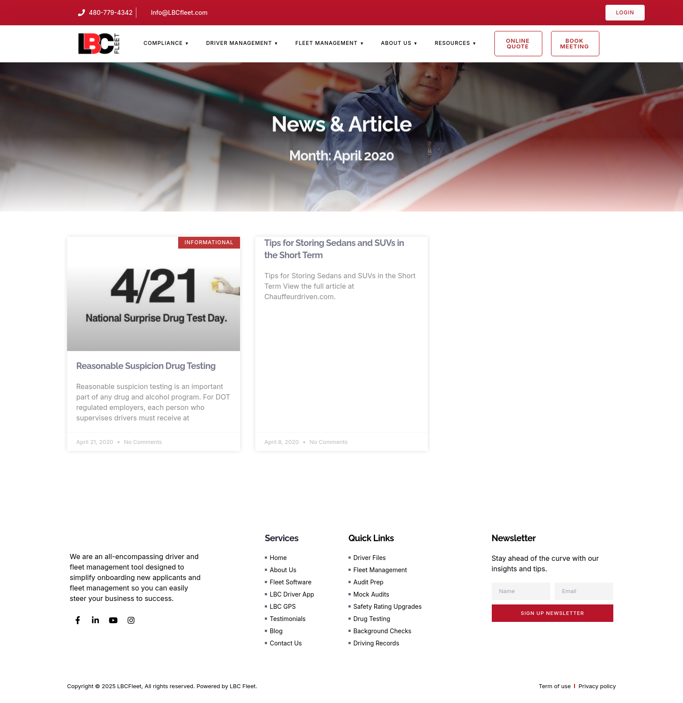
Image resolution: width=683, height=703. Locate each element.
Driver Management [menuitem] (239, 43)
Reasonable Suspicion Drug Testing (146, 366)
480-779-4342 (110, 12)
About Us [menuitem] (396, 43)
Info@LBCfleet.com (179, 12)
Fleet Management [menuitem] (326, 43)
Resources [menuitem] (452, 43)
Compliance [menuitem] (163, 43)
